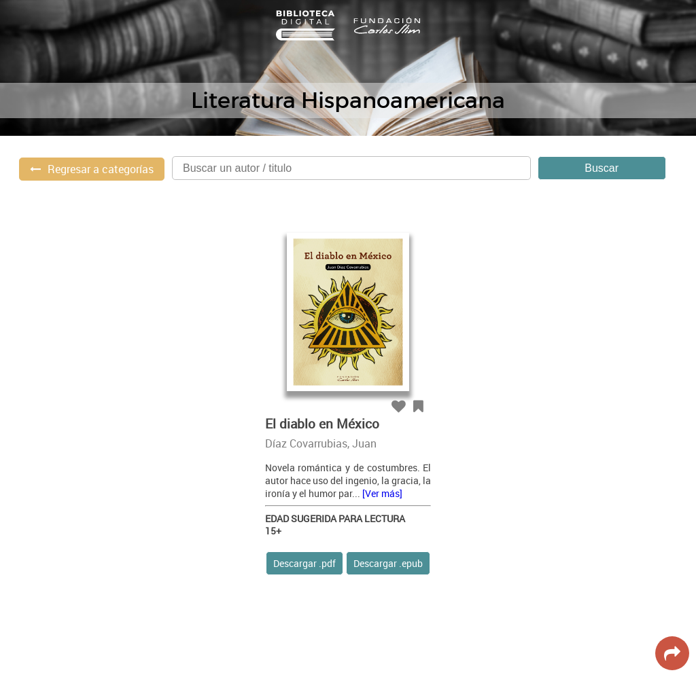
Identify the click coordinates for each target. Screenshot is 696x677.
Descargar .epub (388, 563)
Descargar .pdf (304, 563)
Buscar (602, 168)
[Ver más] (382, 493)
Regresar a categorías (101, 169)
